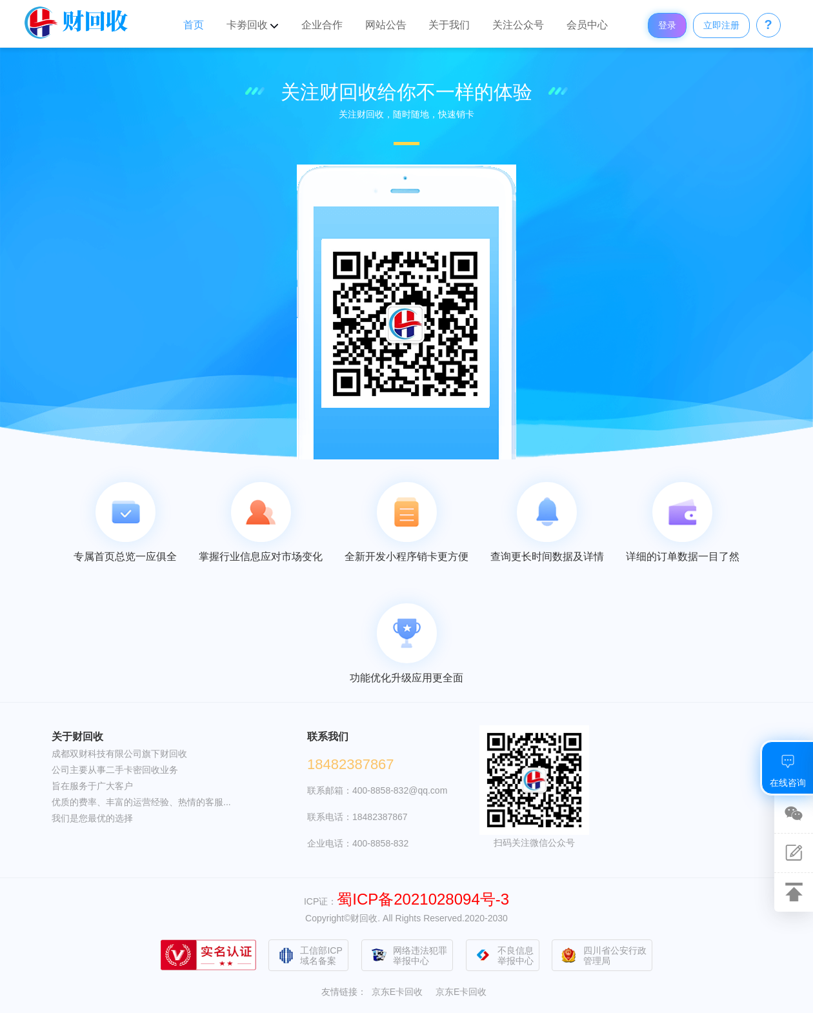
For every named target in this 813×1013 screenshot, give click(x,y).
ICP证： (406, 901)
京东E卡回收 (397, 992)
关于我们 (449, 24)
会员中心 (587, 24)
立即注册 (721, 25)
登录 (667, 25)
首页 (193, 24)
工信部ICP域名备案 (309, 956)
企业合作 (322, 24)
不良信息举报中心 (503, 956)
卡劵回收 (252, 24)
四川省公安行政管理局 (603, 956)
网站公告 (385, 24)
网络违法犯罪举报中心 (407, 956)
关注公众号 (518, 24)
